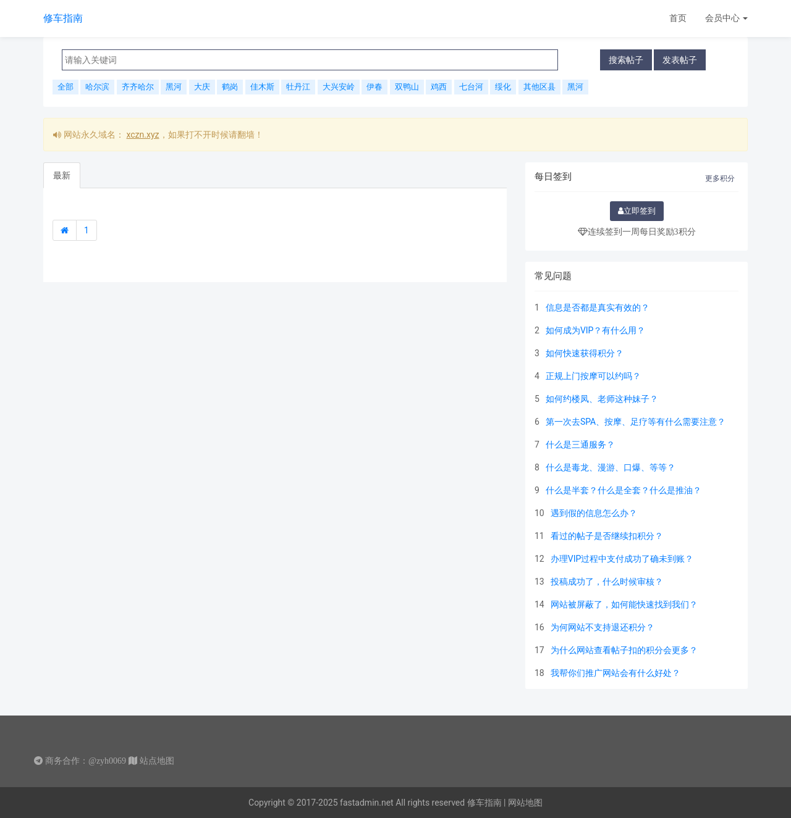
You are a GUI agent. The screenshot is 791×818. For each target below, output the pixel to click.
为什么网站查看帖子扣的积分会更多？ (624, 650)
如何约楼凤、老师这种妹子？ (602, 399)
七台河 (471, 86)
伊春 (374, 86)
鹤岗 (230, 86)
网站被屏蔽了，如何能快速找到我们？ (624, 604)
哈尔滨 (97, 86)
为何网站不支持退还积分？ (602, 627)
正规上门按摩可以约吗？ (593, 376)
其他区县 (539, 86)
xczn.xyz (142, 135)
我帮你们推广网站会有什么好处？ (615, 673)
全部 (65, 86)
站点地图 (157, 760)
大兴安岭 (339, 86)
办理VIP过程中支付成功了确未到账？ (622, 559)
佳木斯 (262, 86)
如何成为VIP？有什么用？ (596, 330)
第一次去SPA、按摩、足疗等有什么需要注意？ (635, 422)
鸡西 (439, 86)
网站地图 (525, 803)
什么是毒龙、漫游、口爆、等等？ (610, 467)
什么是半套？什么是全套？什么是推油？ (623, 490)
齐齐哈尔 (138, 86)
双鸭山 (407, 86)
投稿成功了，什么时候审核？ (607, 581)
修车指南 (63, 18)
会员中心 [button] (726, 18)
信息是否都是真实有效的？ (597, 307)
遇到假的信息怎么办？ (594, 513)
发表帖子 (679, 59)
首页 (678, 18)
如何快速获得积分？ (585, 353)
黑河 (174, 86)
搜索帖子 (626, 59)
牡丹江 (298, 86)
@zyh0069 (107, 760)
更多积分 (720, 178)
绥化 (503, 86)
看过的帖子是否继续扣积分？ (607, 536)
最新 (61, 175)
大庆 (202, 86)
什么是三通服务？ (580, 444)
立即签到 (637, 210)
